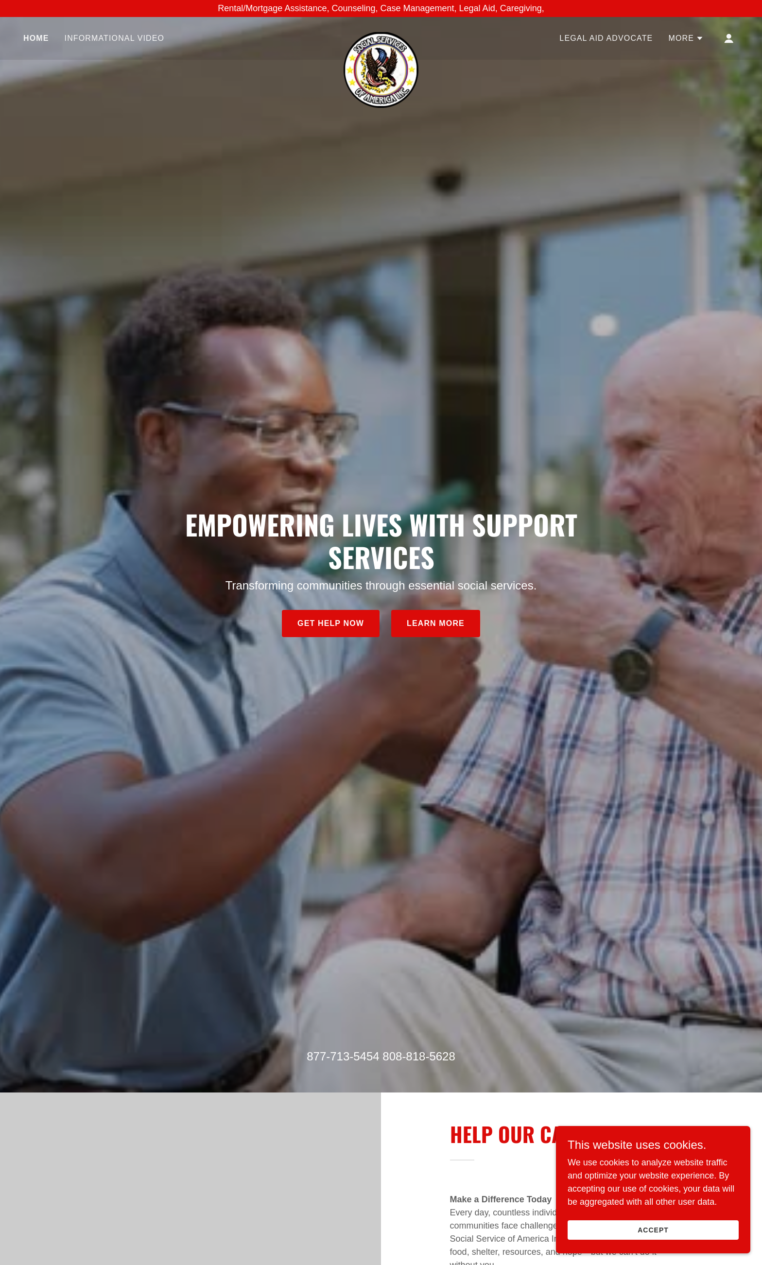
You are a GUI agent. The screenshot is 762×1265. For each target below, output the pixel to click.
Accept (653, 1230)
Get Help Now (330, 623)
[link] (381, 36)
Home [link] (36, 38)
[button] (686, 38)
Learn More (436, 623)
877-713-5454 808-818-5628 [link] (381, 1056)
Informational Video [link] (115, 38)
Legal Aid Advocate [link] (606, 38)
